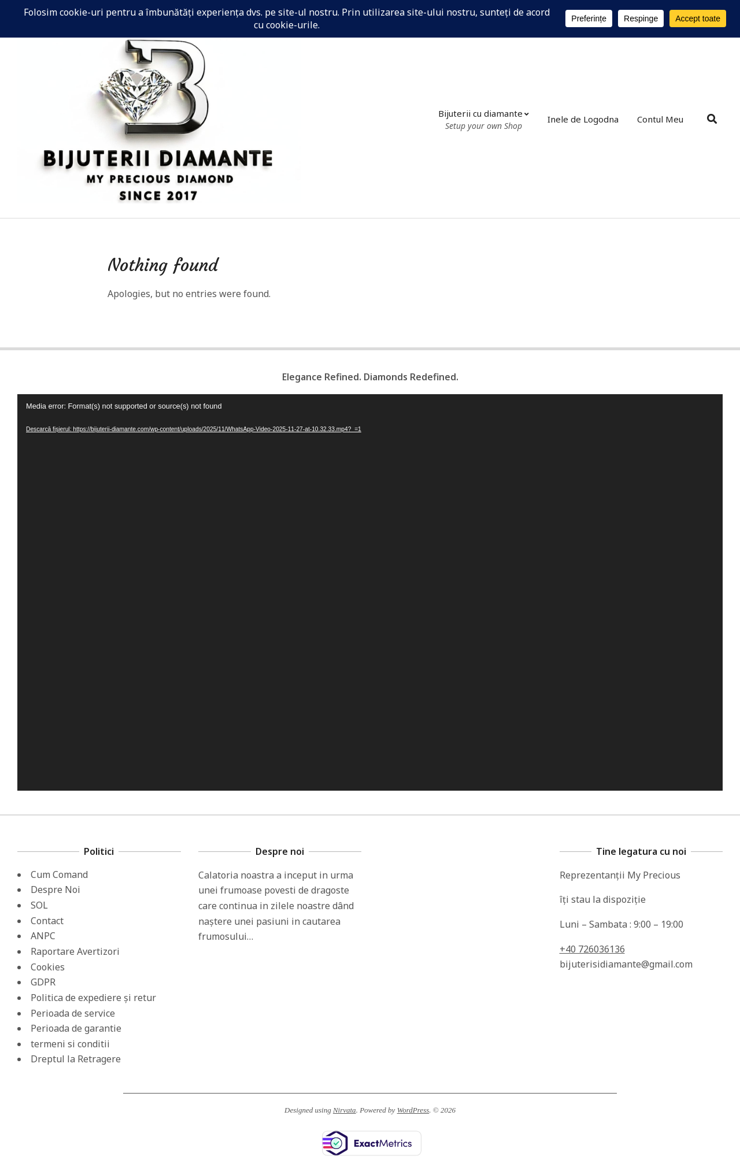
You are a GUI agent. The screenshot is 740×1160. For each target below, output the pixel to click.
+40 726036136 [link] (592, 949)
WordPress (413, 1110)
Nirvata (344, 1110)
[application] (370, 592)
